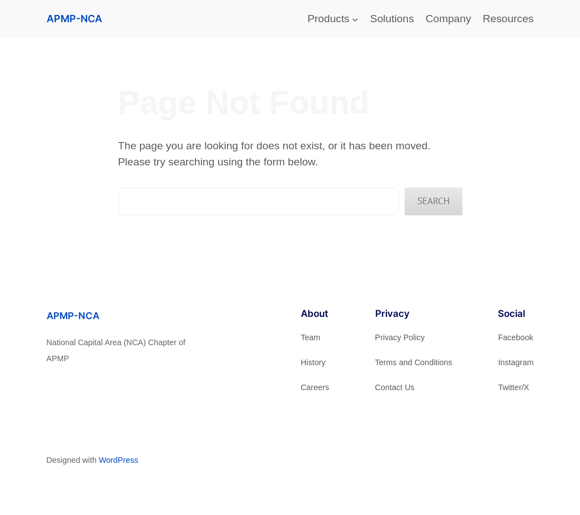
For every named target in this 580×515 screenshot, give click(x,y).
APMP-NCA (74, 18)
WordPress (118, 460)
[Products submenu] (355, 19)
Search (433, 201)
